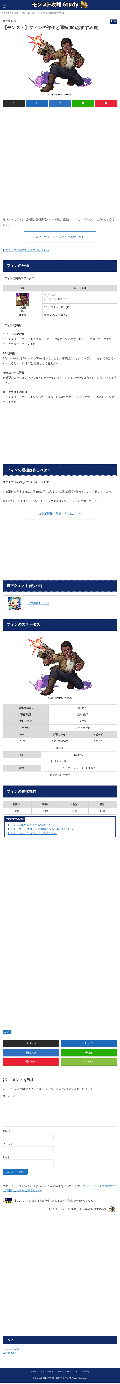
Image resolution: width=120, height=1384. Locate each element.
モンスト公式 (11, 1350)
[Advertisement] (60, 135)
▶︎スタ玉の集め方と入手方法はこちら (31, 826)
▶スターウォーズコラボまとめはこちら (32, 834)
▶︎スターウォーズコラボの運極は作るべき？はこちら (40, 830)
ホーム (34, 1373)
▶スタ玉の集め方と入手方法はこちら (26, 250)
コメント (9, 1097)
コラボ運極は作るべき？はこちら (60, 514)
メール (8, 1145)
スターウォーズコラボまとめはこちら (60, 237)
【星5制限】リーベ (38, 604)
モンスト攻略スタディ (58, 1379)
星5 (8, 1033)
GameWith (9, 1354)
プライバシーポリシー (67, 1373)
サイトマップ (47, 1373)
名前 (7, 1132)
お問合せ (85, 1373)
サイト (6, 1158)
